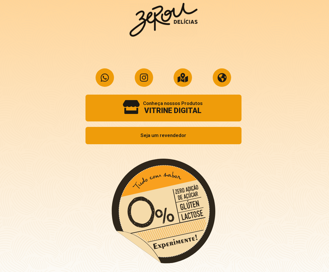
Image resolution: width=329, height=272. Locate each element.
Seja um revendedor (163, 135)
